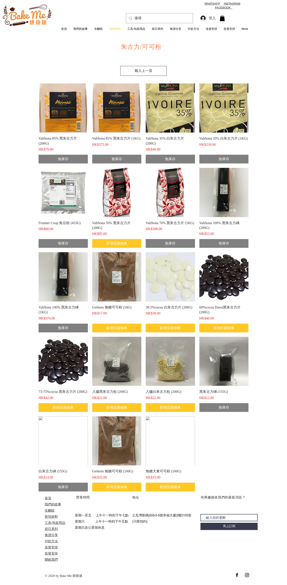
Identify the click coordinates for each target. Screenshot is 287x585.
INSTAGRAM (232, 3)
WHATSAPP (212, 3)
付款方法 (51, 541)
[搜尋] (159, 18)
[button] (222, 18)
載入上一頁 (143, 71)
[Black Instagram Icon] (247, 575)
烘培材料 (51, 516)
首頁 (48, 498)
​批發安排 (51, 553)
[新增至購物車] (117, 243)
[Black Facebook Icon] (237, 575)
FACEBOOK (223, 7)
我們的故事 (53, 504)
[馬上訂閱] (229, 526)
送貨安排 (51, 547)
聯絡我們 (51, 559)
